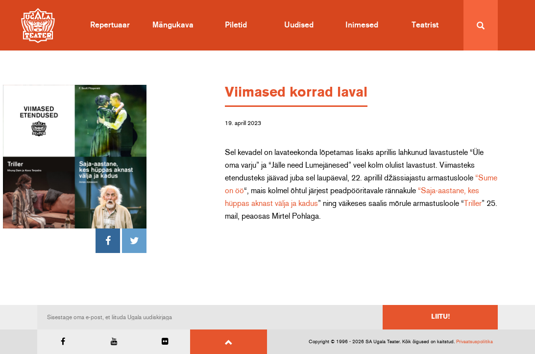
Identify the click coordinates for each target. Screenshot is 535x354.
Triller (473, 203)
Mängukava (173, 25)
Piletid (236, 25)
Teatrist (425, 25)
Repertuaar (110, 25)
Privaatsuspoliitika (474, 341)
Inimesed (361, 25)
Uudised (299, 25)
